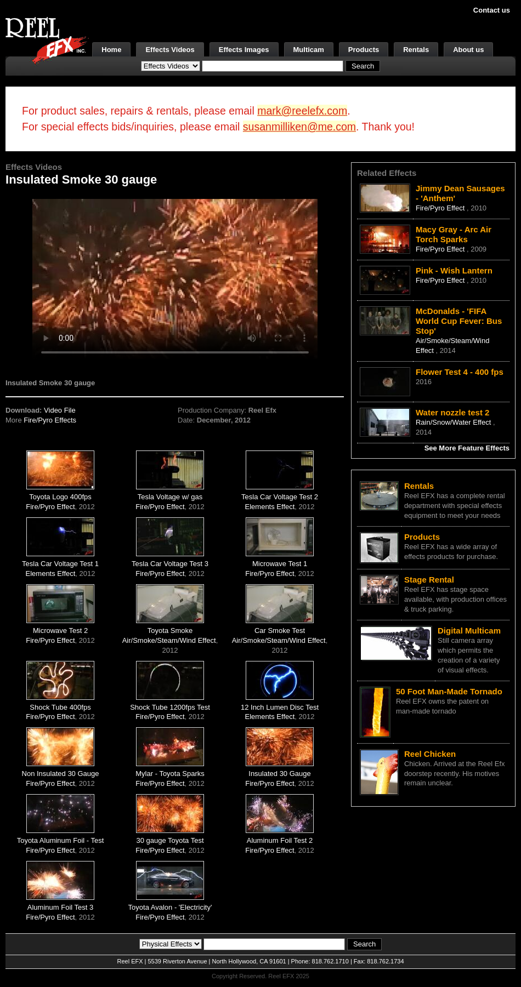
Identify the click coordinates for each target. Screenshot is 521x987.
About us (468, 49)
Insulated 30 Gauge (279, 773)
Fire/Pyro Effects (50, 420)
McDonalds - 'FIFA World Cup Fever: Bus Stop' (459, 320)
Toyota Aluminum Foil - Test (60, 840)
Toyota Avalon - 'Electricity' (170, 907)
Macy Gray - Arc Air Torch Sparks (453, 234)
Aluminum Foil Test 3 (60, 907)
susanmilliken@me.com (299, 127)
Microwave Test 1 (279, 564)
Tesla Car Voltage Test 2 (279, 497)
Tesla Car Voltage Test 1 (60, 564)
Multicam (308, 49)
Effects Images (244, 49)
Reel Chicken (430, 753)
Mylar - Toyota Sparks (169, 773)
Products (363, 49)
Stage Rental (429, 579)
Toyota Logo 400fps (60, 497)
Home (111, 49)
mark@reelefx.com (302, 111)
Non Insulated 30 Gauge (60, 773)
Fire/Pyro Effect (50, 507)
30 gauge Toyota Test (169, 840)
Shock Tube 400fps (60, 707)
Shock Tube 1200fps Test (170, 707)
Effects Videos (169, 49)
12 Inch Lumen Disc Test (280, 707)
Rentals (416, 49)
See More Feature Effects (466, 448)
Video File (60, 410)
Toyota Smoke (170, 630)
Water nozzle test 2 (452, 412)
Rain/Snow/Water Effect (454, 422)
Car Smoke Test (279, 630)
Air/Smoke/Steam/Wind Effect (169, 640)
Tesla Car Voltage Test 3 (170, 564)
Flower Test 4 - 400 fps (459, 371)
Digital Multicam (469, 630)
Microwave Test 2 (60, 630)
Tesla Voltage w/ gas (170, 497)
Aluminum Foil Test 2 (280, 840)
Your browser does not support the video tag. (175, 278)
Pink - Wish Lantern (454, 270)
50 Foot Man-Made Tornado (449, 691)
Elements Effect (270, 507)
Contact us (491, 10)
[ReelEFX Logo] (47, 41)
